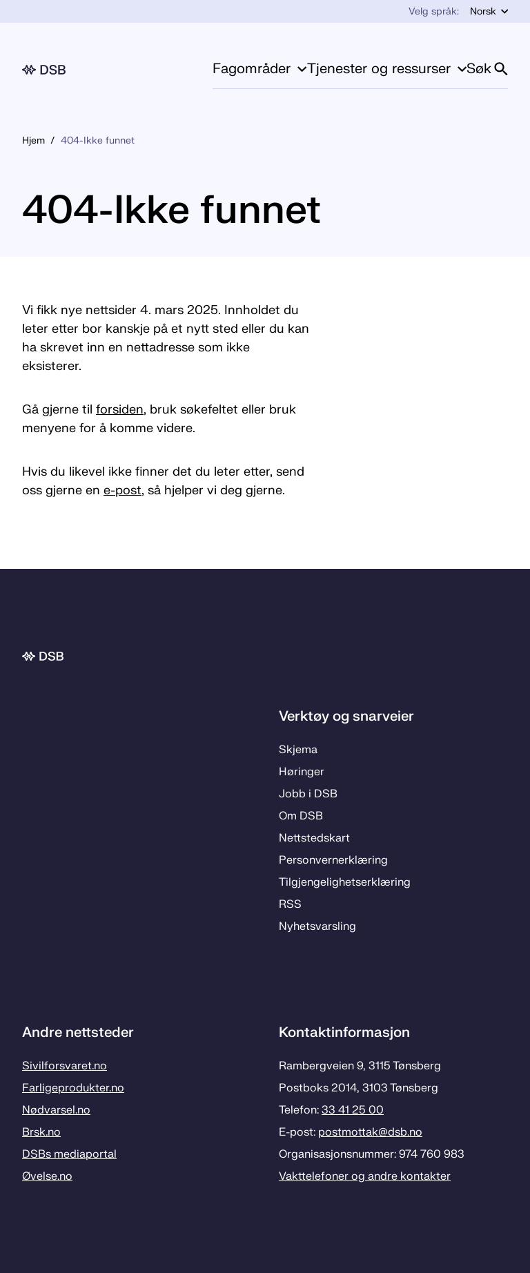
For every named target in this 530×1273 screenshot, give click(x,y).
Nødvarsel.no (56, 1110)
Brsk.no (41, 1132)
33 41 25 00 (353, 1110)
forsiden (120, 410)
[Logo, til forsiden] (44, 70)
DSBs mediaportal (69, 1154)
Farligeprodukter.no (73, 1088)
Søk (487, 68)
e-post (122, 490)
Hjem (33, 140)
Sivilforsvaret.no (64, 1066)
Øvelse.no (47, 1176)
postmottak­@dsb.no (370, 1132)
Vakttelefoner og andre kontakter (365, 1176)
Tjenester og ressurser (387, 68)
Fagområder (259, 68)
